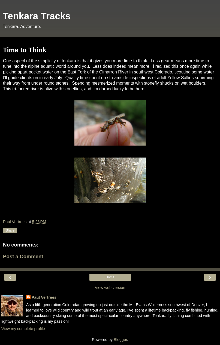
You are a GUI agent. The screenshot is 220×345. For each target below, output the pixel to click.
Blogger (120, 339)
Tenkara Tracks (37, 16)
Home (110, 277)
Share (10, 230)
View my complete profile (23, 328)
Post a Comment (23, 256)
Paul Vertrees (44, 297)
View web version (110, 287)
